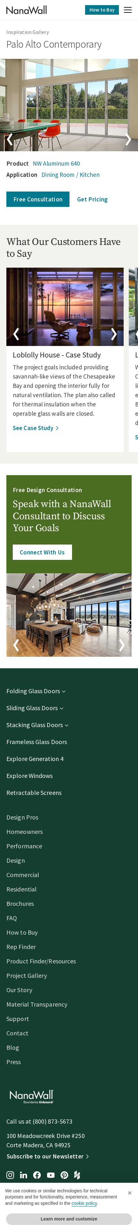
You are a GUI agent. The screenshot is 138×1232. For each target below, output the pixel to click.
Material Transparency (36, 1004)
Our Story (19, 990)
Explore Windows (29, 776)
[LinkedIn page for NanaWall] (23, 1176)
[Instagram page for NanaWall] (10, 1175)
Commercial (22, 875)
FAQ (11, 918)
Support (17, 1019)
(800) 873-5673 (52, 1121)
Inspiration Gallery (27, 32)
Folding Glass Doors (33, 691)
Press (13, 1062)
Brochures (20, 903)
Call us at (19, 1121)
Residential (21, 889)
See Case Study (33, 428)
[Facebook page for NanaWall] (37, 1175)
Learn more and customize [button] (69, 1218)
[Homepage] (26, 9)
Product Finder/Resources (41, 961)
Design (15, 860)
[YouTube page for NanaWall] (50, 1175)
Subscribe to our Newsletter (45, 1156)
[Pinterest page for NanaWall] (64, 1175)
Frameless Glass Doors (36, 742)
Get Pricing (92, 199)
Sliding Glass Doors (32, 708)
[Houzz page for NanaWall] (77, 1176)
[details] (65, 307)
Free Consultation (37, 199)
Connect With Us (42, 552)
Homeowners (24, 832)
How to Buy (102, 10)
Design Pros (22, 817)
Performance (24, 846)
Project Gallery (26, 975)
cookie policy (84, 1203)
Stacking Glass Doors (34, 725)
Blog (12, 1047)
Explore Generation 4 (34, 759)
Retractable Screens (34, 792)
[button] (128, 11)
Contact (17, 1033)
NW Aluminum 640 (56, 163)
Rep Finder (21, 947)
